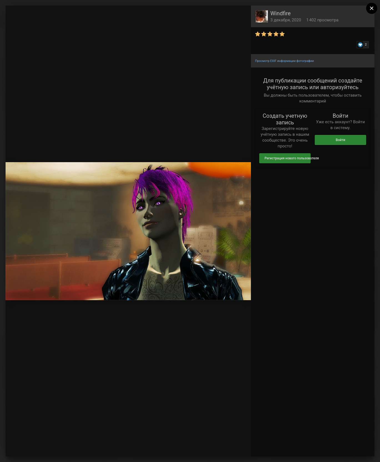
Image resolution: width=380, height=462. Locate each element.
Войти (340, 140)
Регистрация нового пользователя (288, 158)
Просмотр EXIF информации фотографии (284, 61)
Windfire (280, 13)
